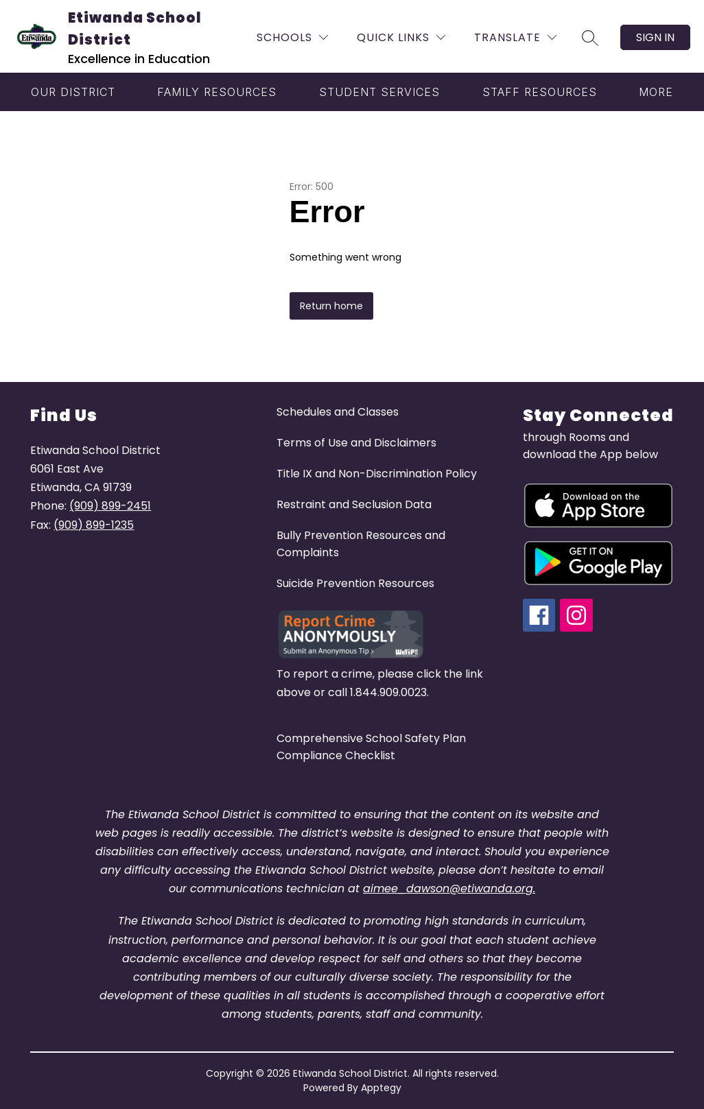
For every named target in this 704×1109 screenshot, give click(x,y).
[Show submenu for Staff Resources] (539, 92)
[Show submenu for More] (656, 92)
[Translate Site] (515, 37)
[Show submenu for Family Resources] (217, 92)
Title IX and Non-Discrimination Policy (377, 473)
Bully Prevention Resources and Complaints (361, 543)
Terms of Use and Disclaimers (356, 443)
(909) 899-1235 (94, 525)
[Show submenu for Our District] (73, 92)
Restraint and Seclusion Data (354, 504)
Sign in (655, 37)
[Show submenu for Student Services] (379, 92)
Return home (331, 306)
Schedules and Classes (338, 412)
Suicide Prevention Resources (355, 583)
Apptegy (381, 1088)
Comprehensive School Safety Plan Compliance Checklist (371, 746)
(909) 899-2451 (110, 506)
